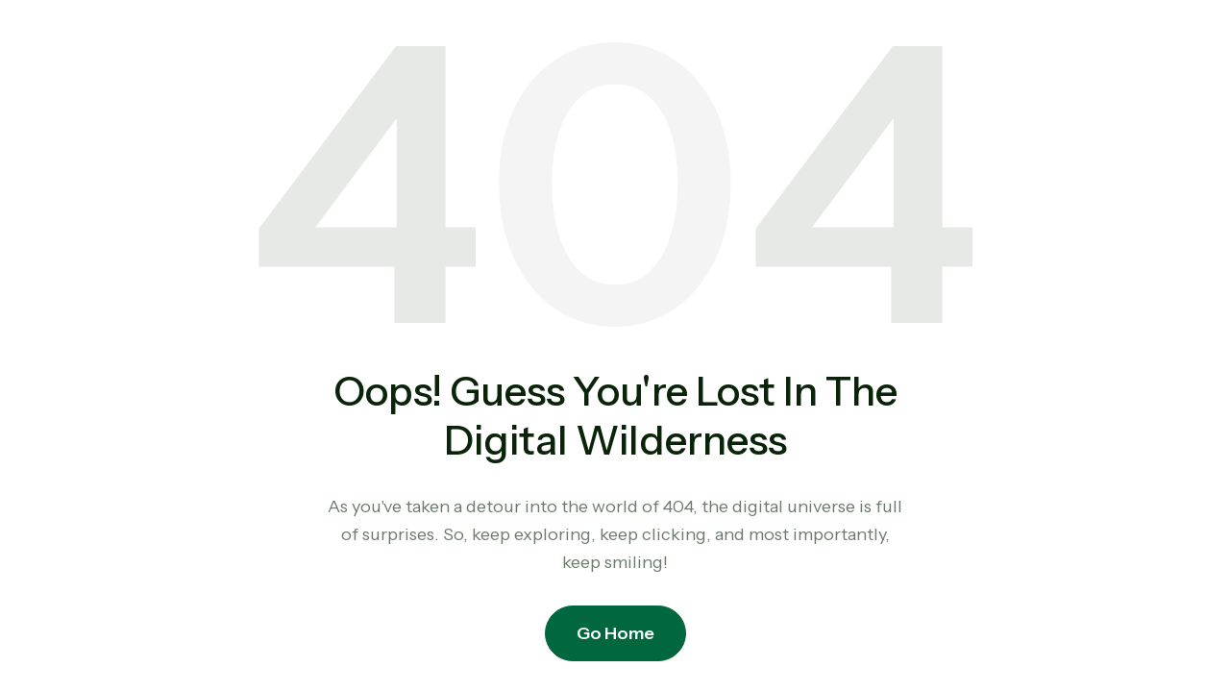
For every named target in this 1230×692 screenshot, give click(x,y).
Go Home (615, 633)
